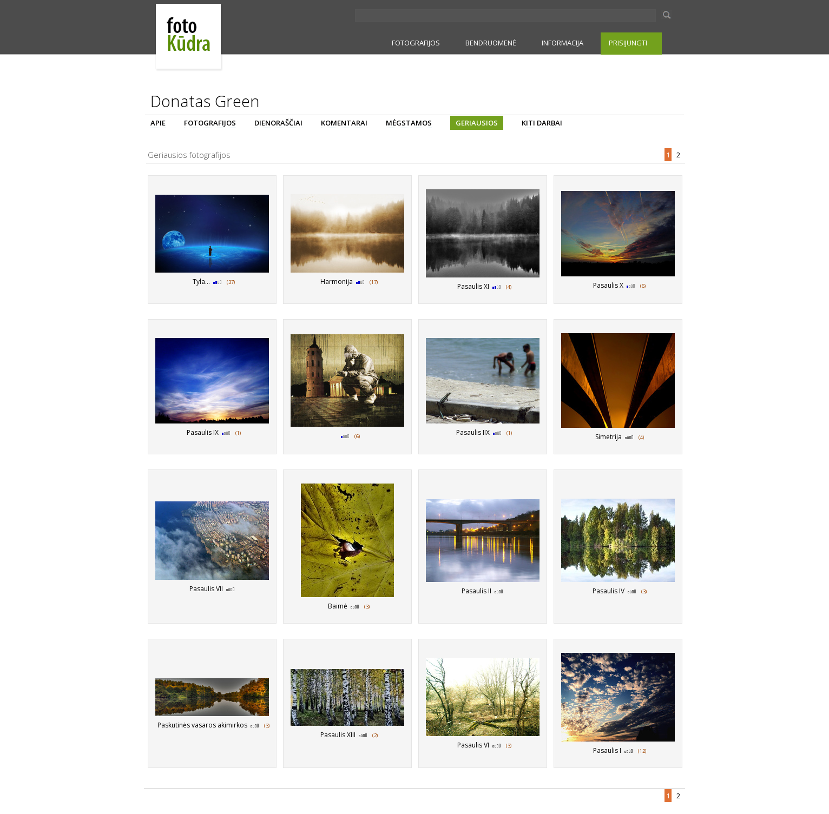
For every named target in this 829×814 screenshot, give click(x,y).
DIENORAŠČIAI (278, 123)
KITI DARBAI (542, 123)
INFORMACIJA (562, 43)
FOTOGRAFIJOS (416, 43)
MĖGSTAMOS (409, 123)
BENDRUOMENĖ (490, 43)
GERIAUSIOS (477, 123)
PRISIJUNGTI (628, 43)
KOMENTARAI (344, 123)
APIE (158, 123)
